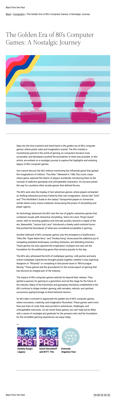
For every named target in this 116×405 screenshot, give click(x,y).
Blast (8, 14)
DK (105, 395)
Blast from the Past (15, 7)
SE (102, 395)
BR (98, 395)
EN (95, 395)
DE (108, 395)
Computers (19, 14)
